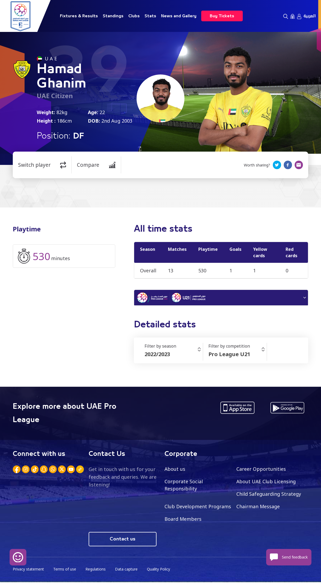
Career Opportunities (261, 469)
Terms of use (65, 569)
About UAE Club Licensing (266, 482)
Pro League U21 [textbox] (229, 354)
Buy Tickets (222, 16)
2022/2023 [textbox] (157, 354)
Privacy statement (29, 569)
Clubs (134, 16)
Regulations (96, 569)
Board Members (183, 519)
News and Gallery (178, 16)
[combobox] (174, 355)
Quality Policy (160, 569)
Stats (150, 16)
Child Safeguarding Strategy (268, 494)
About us (175, 469)
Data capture (127, 569)
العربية (309, 16)
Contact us (122, 540)
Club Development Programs (197, 507)
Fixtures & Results (79, 16)
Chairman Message (258, 507)
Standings (113, 16)
